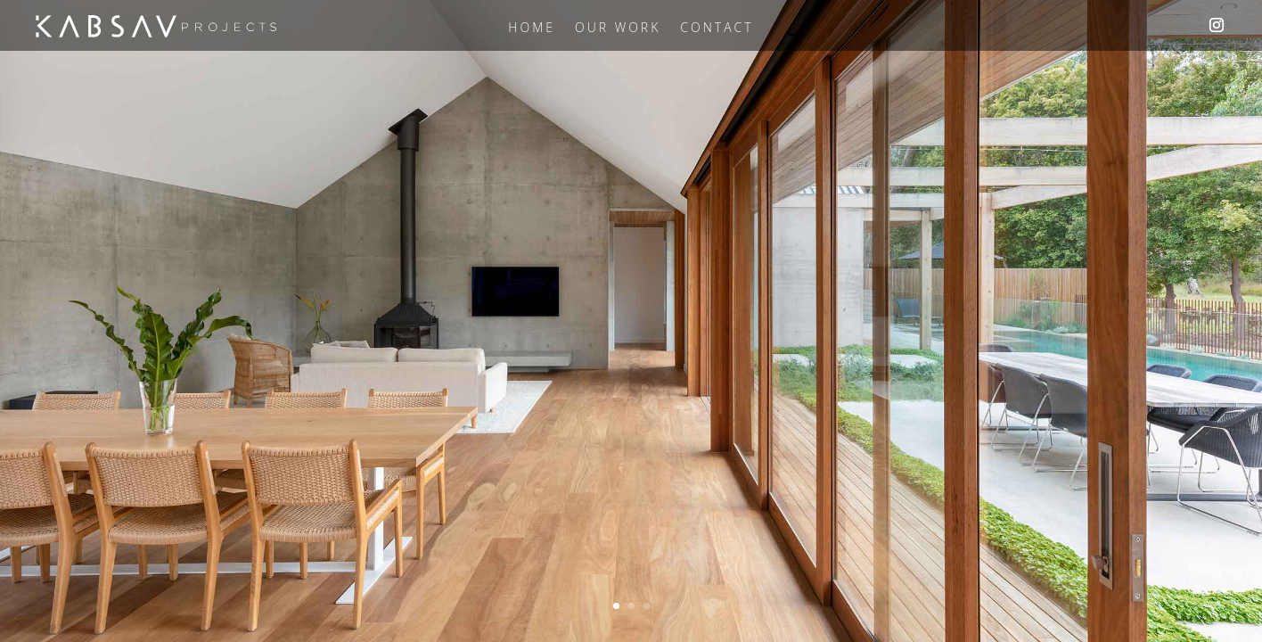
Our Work (617, 28)
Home (531, 28)
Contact (716, 28)
